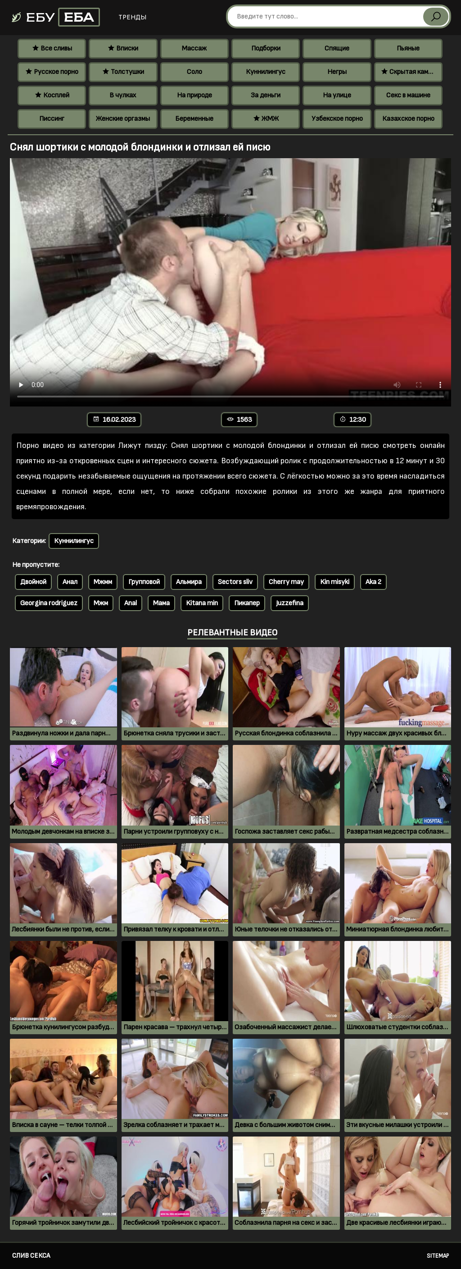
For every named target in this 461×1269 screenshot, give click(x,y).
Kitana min (202, 603)
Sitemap (438, 1256)
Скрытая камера (410, 72)
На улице (337, 95)
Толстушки (123, 72)
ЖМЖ (266, 118)
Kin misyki (334, 582)
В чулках (122, 95)
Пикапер (247, 603)
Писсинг (51, 118)
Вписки (123, 48)
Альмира (189, 582)
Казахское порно (408, 118)
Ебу (55, 17)
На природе (194, 95)
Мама (161, 603)
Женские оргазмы (123, 118)
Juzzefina (289, 603)
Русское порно (51, 72)
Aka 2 (373, 582)
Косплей (52, 95)
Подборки (265, 48)
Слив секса (31, 1255)
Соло (194, 72)
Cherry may (286, 582)
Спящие (337, 48)
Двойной (33, 582)
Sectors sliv (235, 582)
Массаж (194, 48)
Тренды (132, 17)
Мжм (101, 603)
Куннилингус (265, 72)
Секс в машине (408, 95)
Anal (130, 603)
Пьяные (408, 48)
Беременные (194, 118)
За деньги (265, 95)
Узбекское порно (337, 118)
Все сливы (52, 48)
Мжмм (103, 582)
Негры (337, 72)
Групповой (144, 582)
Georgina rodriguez (48, 603)
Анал (70, 582)
